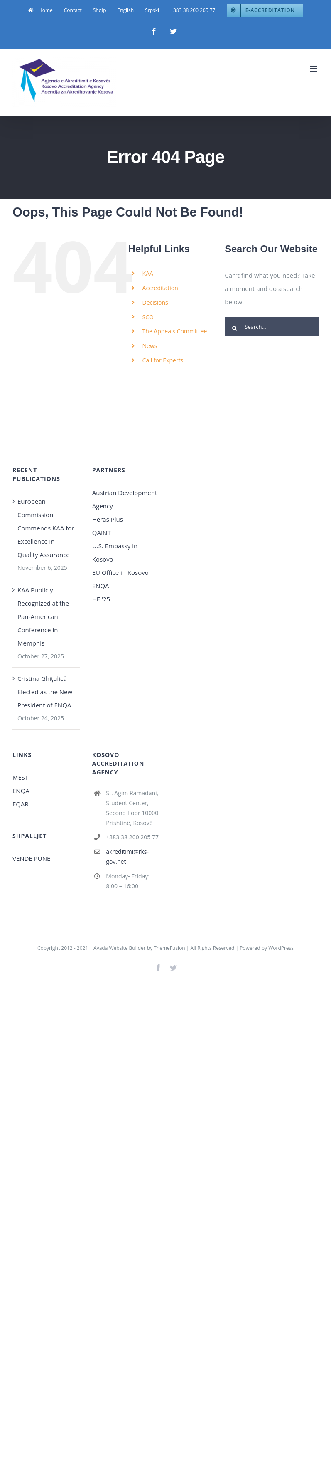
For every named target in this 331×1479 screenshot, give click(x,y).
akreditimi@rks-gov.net (127, 856)
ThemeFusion (169, 947)
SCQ (148, 317)
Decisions (155, 302)
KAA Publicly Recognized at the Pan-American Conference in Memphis (43, 616)
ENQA (100, 586)
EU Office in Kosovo (121, 572)
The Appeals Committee (174, 331)
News (149, 346)
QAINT (102, 532)
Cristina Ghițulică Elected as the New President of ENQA (44, 691)
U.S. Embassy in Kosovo (114, 552)
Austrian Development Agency (124, 499)
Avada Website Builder (119, 947)
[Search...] (272, 326)
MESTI (21, 777)
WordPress (281, 947)
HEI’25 (101, 599)
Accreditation (160, 288)
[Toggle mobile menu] (314, 68)
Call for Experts (163, 360)
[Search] (234, 328)
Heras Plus (107, 519)
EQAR (20, 804)
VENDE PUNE (31, 858)
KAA (147, 273)
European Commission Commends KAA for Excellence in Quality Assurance (45, 528)
